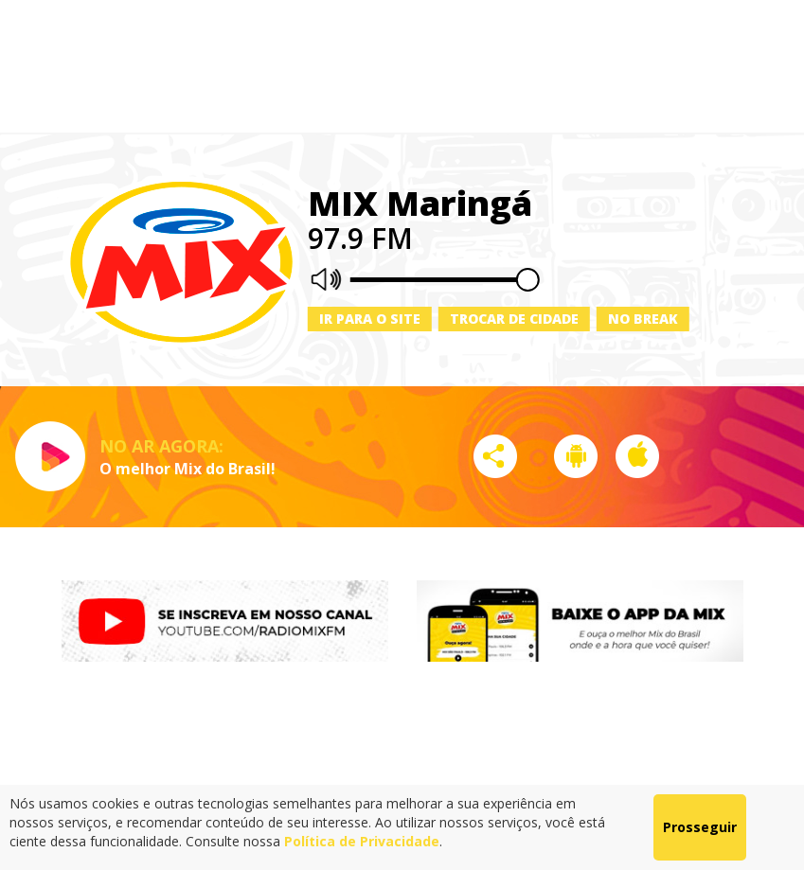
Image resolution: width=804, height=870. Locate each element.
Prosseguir (700, 827)
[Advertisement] (402, 66)
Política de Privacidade (361, 841)
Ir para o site (369, 319)
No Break (643, 319)
